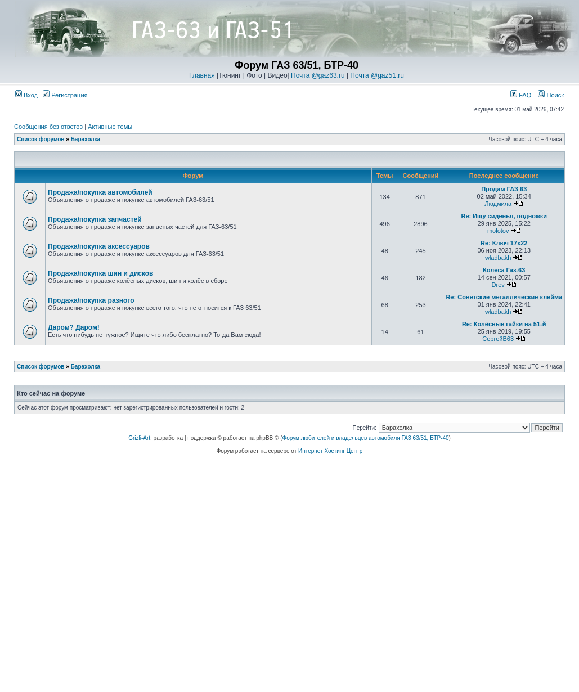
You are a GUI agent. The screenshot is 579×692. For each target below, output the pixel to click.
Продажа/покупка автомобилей (100, 192)
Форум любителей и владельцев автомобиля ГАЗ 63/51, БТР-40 (365, 438)
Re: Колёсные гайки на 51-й (504, 324)
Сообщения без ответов (48, 126)
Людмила (497, 203)
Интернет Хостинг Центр (330, 451)
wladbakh (498, 257)
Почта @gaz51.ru (377, 75)
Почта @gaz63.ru (318, 75)
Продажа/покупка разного (91, 300)
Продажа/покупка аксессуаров (99, 246)
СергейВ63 (498, 338)
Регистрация (65, 95)
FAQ (520, 95)
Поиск (551, 95)
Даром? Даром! (74, 327)
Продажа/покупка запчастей (95, 219)
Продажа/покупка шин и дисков (101, 273)
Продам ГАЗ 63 (504, 189)
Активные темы (110, 126)
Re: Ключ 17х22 (504, 243)
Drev (498, 284)
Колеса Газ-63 (504, 270)
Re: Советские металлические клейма (504, 297)
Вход (26, 95)
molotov (498, 230)
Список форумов (41, 139)
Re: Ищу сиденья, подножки (504, 216)
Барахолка (86, 139)
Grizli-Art (139, 438)
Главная (202, 75)
